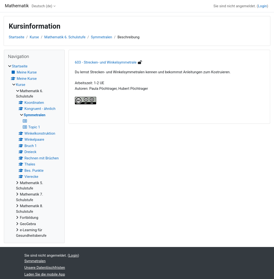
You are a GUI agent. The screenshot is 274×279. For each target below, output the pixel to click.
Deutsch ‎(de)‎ (42, 6)
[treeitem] (34, 151)
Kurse (34, 37)
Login (262, 6)
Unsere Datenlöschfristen (44, 267)
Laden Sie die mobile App (44, 274)
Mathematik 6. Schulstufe (65, 37)
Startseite (16, 37)
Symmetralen (101, 37)
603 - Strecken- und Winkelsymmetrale (106, 62)
